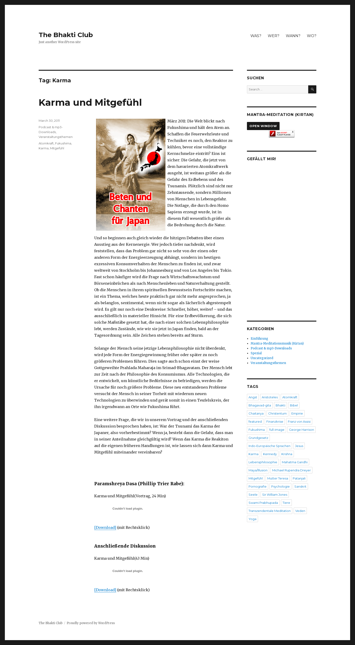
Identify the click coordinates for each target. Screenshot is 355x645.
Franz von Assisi (299, 421)
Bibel (294, 405)
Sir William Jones (274, 494)
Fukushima (63, 143)
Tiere (286, 503)
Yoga (252, 519)
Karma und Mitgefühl (90, 102)
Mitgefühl (57, 148)
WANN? (293, 36)
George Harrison (301, 429)
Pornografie (258, 486)
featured (255, 421)
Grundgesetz (258, 438)
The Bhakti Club (66, 35)
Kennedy (270, 454)
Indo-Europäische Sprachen (269, 446)
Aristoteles (270, 397)
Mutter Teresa (277, 478)
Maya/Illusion (258, 470)
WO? (311, 36)
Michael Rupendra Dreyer (291, 470)
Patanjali (299, 478)
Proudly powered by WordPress (91, 623)
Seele (253, 494)
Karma (44, 148)
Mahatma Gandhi (295, 462)
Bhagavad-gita (260, 405)
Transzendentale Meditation (270, 511)
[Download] (105, 527)
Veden (300, 511)
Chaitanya (256, 413)
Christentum (277, 413)
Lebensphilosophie (263, 462)
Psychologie (280, 486)
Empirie (297, 413)
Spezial (256, 353)
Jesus (299, 446)
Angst (253, 397)
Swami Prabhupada (263, 503)
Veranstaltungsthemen (56, 137)
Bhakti (280, 405)
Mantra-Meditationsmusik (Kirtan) (277, 343)
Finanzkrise (274, 421)
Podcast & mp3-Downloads (271, 348)
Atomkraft (46, 143)
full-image (276, 429)
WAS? (255, 36)
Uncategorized (262, 358)
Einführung (259, 339)
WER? (273, 36)
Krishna (286, 454)
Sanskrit (300, 486)
